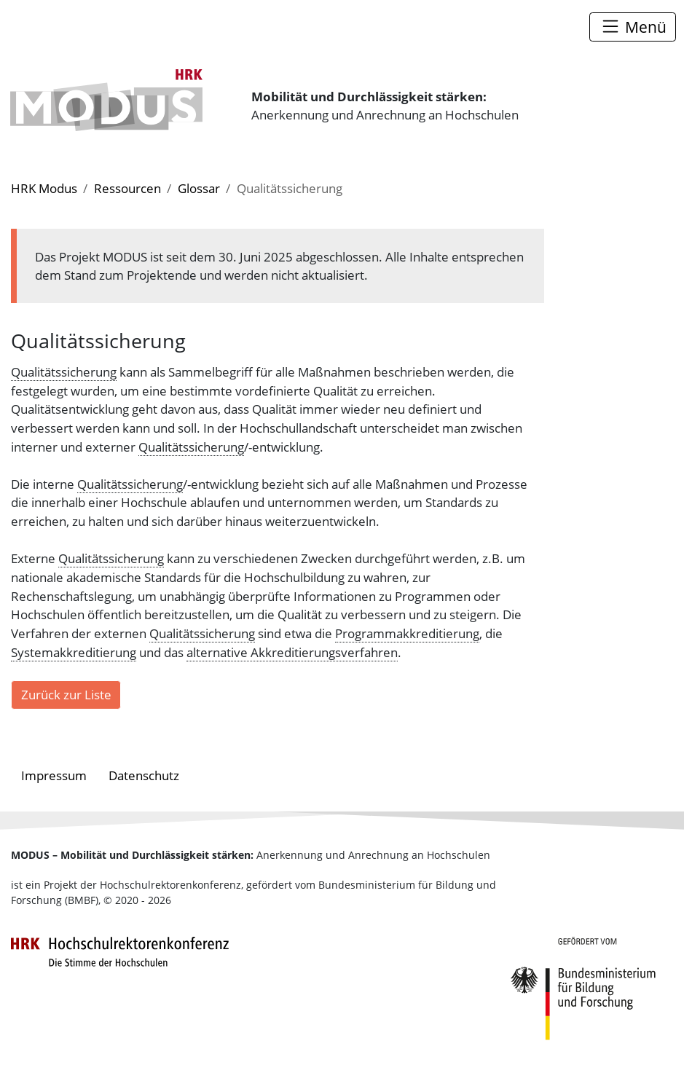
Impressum (54, 775)
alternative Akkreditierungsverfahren (292, 652)
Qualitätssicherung (64, 371)
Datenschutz (144, 775)
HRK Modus (44, 188)
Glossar (199, 188)
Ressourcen (127, 188)
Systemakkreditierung (73, 652)
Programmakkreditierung (407, 633)
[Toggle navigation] (632, 27)
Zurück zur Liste (66, 694)
